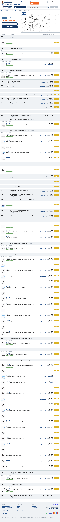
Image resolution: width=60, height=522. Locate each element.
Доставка (18, 506)
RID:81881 (8, 392)
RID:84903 (8, 443)
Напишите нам (55, 504)
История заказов (20, 510)
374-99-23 (54, 1)
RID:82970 (8, 448)
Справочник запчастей (6, 506)
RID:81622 (8, 314)
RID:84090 (8, 477)
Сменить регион (17, 4)
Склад (33, 510)
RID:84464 (8, 275)
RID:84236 (8, 41)
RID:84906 (8, 364)
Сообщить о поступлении (48, 64)
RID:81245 (8, 320)
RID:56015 (8, 236)
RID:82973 (8, 381)
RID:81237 (8, 488)
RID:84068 (8, 134)
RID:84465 (8, 325)
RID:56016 (8, 230)
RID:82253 (8, 331)
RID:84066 (8, 342)
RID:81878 (8, 420)
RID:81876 (8, 454)
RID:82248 (8, 303)
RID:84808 (8, 74)
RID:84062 (8, 247)
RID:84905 (8, 375)
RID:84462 (8, 286)
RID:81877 (8, 437)
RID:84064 (8, 151)
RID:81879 (8, 465)
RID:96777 (8, 63)
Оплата (18, 507)
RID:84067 (8, 140)
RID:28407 (8, 52)
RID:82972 (8, 415)
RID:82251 (8, 292)
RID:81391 (8, 203)
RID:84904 (8, 398)
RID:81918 (8, 145)
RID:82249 (8, 280)
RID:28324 (8, 353)
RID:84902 (8, 426)
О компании (34, 506)
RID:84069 (8, 123)
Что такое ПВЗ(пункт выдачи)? (7, 507)
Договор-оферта (35, 507)
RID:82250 (8, 269)
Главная (1, 10)
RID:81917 (8, 157)
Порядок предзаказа (5, 510)
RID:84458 (8, 297)
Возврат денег (4, 513)
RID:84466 (8, 258)
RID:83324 (8, 460)
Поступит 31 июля (43, 42)
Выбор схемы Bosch (13, 10)
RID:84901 (8, 409)
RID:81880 (8, 403)
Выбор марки (6, 10)
